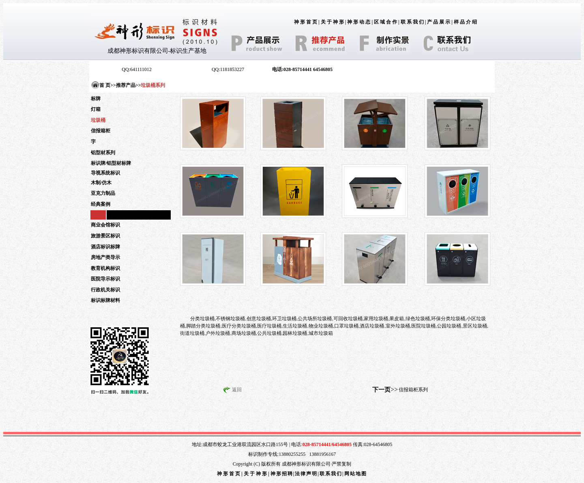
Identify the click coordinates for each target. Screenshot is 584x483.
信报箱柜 (100, 131)
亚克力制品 (103, 193)
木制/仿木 (101, 182)
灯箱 (96, 109)
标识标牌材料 (105, 300)
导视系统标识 (105, 173)
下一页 (381, 389)
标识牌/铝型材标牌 (111, 163)
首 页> (106, 85)
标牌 (96, 98)
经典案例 (100, 204)
